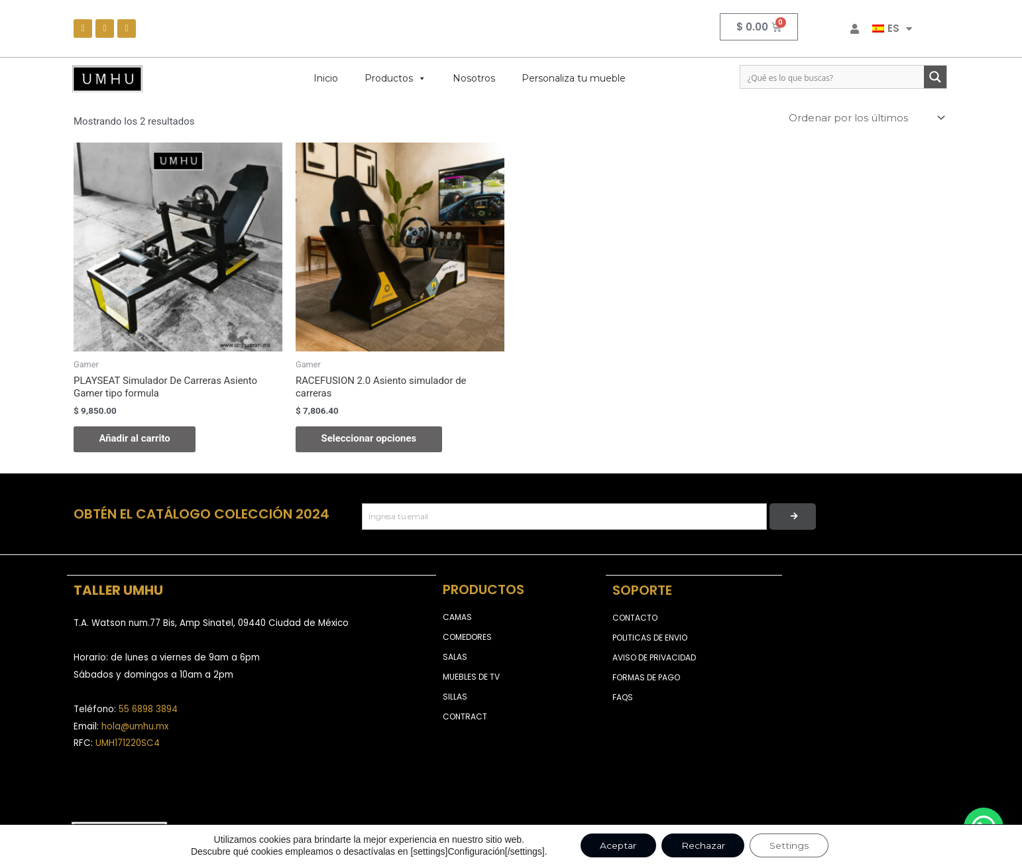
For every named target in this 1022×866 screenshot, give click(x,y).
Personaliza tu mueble (574, 78)
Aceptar (618, 845)
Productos (395, 78)
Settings (789, 845)
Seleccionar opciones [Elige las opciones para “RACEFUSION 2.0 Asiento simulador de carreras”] (370, 439)
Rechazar (703, 845)
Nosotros (474, 78)
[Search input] (833, 77)
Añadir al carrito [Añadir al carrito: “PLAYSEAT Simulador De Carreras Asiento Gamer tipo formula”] (136, 439)
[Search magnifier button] (935, 77)
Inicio (325, 78)
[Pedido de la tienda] (865, 118)
